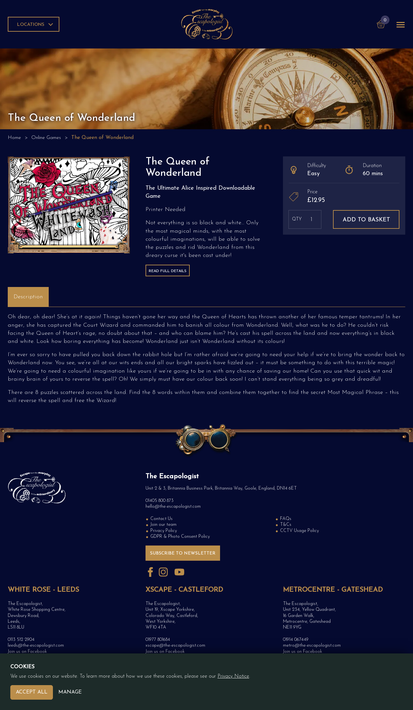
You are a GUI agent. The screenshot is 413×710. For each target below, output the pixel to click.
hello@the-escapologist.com (173, 506)
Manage (70, 692)
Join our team (163, 524)
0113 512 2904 (21, 639)
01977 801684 (158, 639)
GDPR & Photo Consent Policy (180, 536)
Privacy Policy (163, 530)
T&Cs (285, 524)
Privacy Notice (233, 676)
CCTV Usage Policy (299, 530)
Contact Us (161, 518)
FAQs (285, 518)
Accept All (31, 692)
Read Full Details (167, 271)
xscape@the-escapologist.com (175, 645)
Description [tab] (28, 297)
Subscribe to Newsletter (183, 553)
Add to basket (366, 220)
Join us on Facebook (27, 651)
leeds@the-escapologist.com (36, 645)
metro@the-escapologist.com (312, 645)
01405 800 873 (160, 500)
